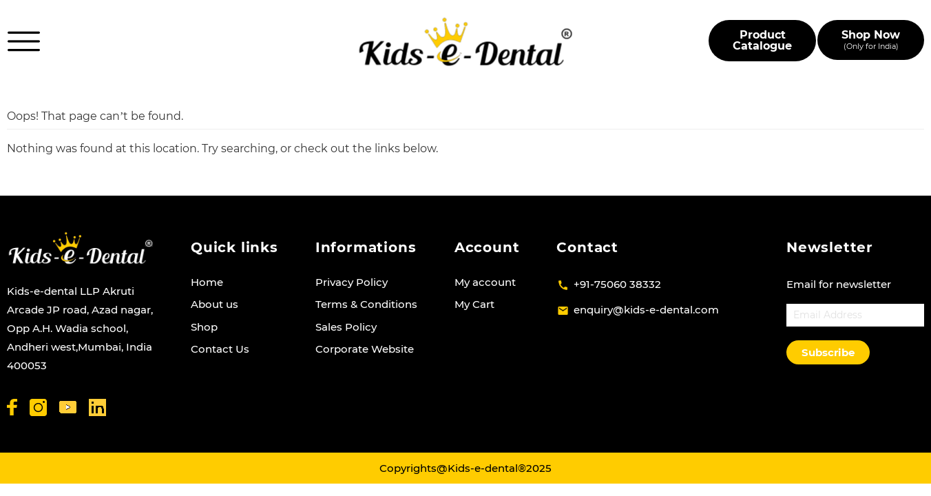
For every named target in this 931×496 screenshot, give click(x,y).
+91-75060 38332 (617, 284)
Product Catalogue (762, 40)
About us (214, 304)
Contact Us (220, 348)
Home (207, 282)
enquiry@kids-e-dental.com (646, 309)
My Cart (474, 304)
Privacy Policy (351, 282)
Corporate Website (364, 348)
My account (485, 282)
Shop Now (870, 39)
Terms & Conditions (366, 304)
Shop (204, 326)
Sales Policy (346, 326)
